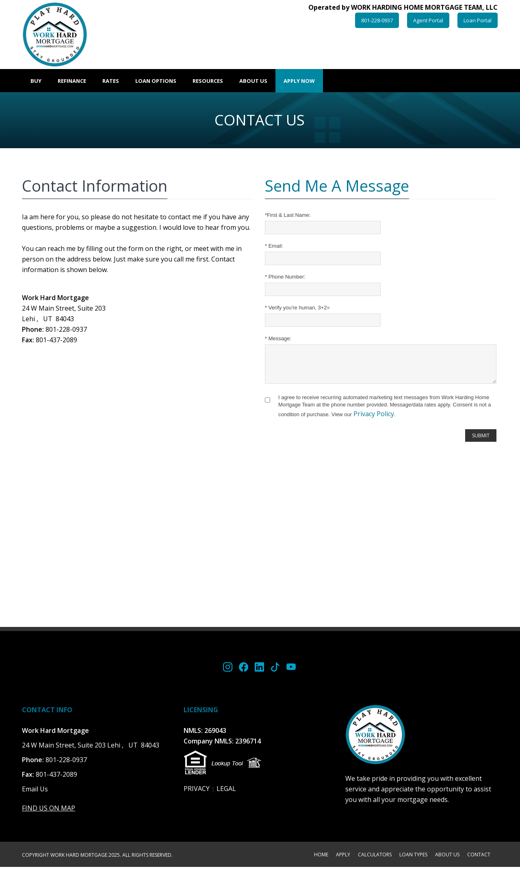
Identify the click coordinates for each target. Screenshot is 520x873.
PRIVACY (197, 794)
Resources (208, 80)
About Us (253, 80)
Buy (35, 80)
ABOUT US (447, 861)
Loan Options (155, 80)
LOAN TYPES (413, 861)
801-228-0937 (377, 20)
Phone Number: (285, 277)
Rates (110, 80)
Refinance (72, 80)
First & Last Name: (288, 215)
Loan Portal (478, 20)
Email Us (35, 795)
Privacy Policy (373, 419)
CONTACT (478, 861)
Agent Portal (428, 20)
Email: (274, 246)
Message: (278, 338)
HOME (321, 861)
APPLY (343, 861)
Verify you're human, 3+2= (297, 308)
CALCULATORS (375, 861)
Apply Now (299, 80)
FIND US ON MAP (48, 814)
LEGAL (226, 794)
